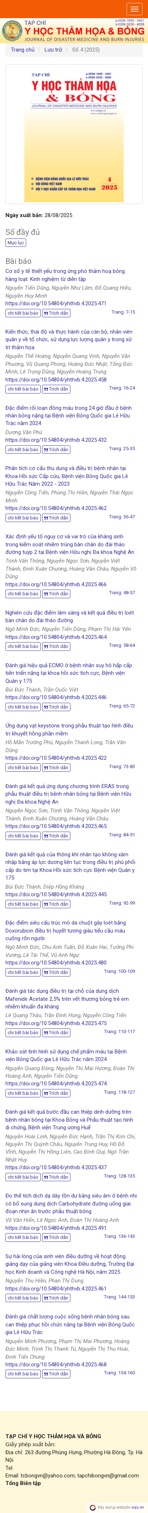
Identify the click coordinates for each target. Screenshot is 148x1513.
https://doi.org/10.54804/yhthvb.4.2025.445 (56, 894)
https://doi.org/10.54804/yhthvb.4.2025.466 (56, 584)
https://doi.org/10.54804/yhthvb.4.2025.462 (56, 508)
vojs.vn (137, 1507)
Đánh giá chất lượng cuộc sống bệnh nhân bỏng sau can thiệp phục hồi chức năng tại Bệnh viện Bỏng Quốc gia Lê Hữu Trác (70, 1324)
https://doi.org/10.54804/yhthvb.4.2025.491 (56, 1228)
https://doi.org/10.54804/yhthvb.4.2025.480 (56, 962)
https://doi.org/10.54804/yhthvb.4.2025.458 (56, 379)
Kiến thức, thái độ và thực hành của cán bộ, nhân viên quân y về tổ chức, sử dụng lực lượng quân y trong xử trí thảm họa (68, 340)
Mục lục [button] (16, 242)
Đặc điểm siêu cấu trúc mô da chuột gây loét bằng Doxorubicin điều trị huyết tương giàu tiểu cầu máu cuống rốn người (65, 930)
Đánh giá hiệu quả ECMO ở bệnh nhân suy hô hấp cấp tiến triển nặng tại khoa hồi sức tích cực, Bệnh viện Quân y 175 (68, 673)
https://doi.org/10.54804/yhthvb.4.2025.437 (56, 1167)
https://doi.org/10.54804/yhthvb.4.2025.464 (56, 637)
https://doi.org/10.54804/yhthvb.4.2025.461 (56, 1288)
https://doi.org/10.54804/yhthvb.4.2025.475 (56, 1023)
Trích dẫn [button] (56, 313)
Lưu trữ (53, 49)
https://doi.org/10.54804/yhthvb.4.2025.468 (56, 1364)
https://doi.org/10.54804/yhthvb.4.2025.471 (56, 303)
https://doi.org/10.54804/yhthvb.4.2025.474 (56, 1083)
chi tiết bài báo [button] (23, 313)
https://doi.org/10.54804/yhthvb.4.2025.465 (56, 826)
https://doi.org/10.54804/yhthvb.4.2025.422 (56, 758)
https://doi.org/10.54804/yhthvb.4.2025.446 (56, 697)
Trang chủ (22, 49)
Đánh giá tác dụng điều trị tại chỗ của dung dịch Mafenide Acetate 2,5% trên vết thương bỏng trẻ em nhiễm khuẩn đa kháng (67, 999)
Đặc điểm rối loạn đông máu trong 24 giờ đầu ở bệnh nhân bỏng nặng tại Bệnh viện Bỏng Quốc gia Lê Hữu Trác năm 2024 (68, 416)
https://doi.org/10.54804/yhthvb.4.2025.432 (56, 440)
